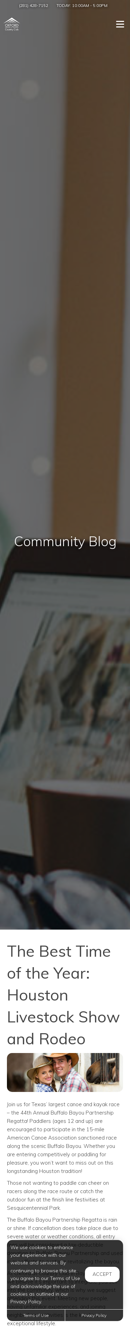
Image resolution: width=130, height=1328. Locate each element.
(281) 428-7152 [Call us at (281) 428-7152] (33, 5)
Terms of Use (36, 1315)
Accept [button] (102, 1274)
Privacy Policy (93, 1315)
